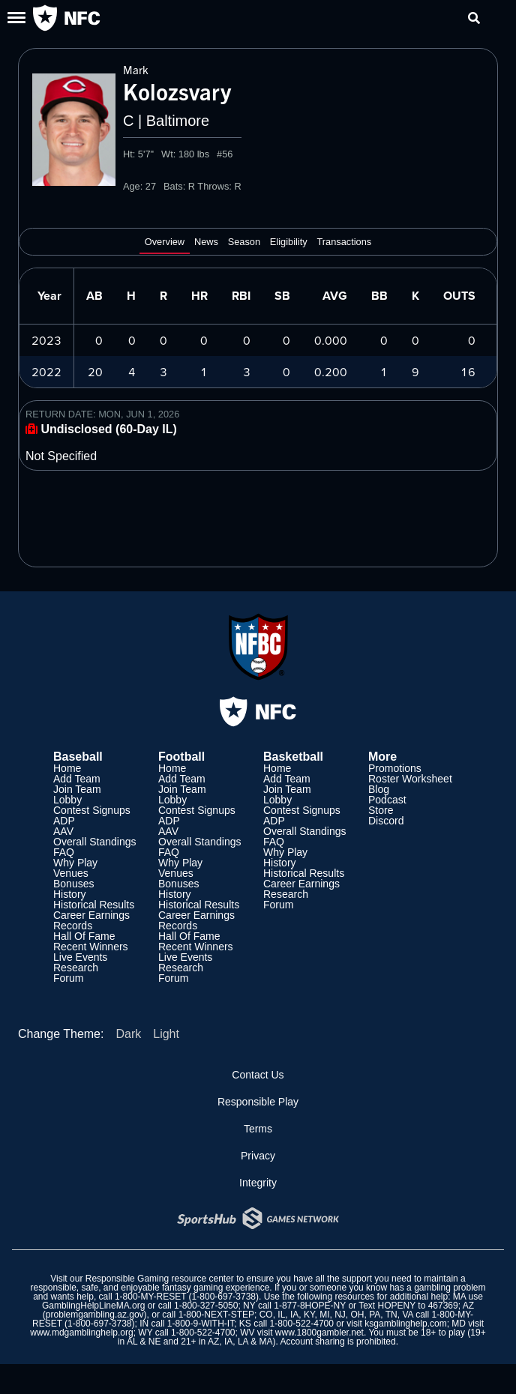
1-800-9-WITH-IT (200, 1323)
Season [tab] (244, 241)
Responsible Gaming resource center (160, 1278)
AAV (63, 831)
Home (67, 768)
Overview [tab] (164, 241)
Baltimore (177, 120)
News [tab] (206, 241)
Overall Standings (94, 842)
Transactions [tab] (343, 241)
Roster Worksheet (410, 779)
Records (72, 926)
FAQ (63, 852)
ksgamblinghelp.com (405, 1323)
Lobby (67, 800)
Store (380, 810)
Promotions (395, 768)
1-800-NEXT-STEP (216, 1314)
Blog (378, 789)
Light (166, 1034)
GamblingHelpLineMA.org (93, 1305)
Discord (386, 821)
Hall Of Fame (84, 936)
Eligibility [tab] (289, 241)
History (69, 894)
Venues (70, 873)
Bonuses (73, 884)
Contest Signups (91, 810)
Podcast (387, 800)
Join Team (77, 789)
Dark (128, 1034)
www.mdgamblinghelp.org (81, 1332)
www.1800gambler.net (319, 1332)
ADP (64, 821)
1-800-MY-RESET (150, 1296)
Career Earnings (91, 915)
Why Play (75, 863)
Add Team (76, 779)
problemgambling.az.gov (95, 1314)
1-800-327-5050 (206, 1305)
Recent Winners (90, 947)
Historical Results (93, 905)
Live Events (80, 957)
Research (75, 968)
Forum (68, 978)
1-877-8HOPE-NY (310, 1305)
